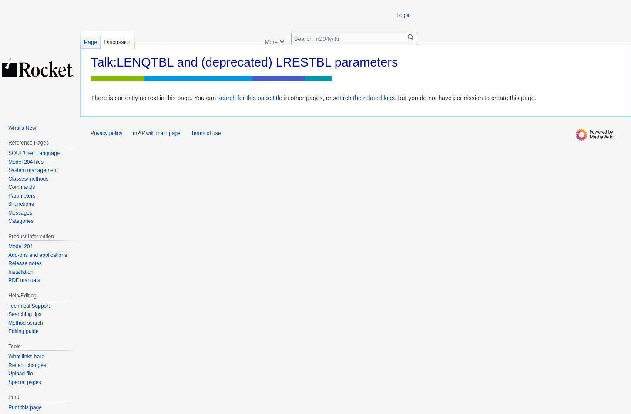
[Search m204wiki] (354, 39)
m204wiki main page (156, 133)
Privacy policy (106, 133)
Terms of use (206, 133)
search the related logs (364, 97)
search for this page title (250, 97)
